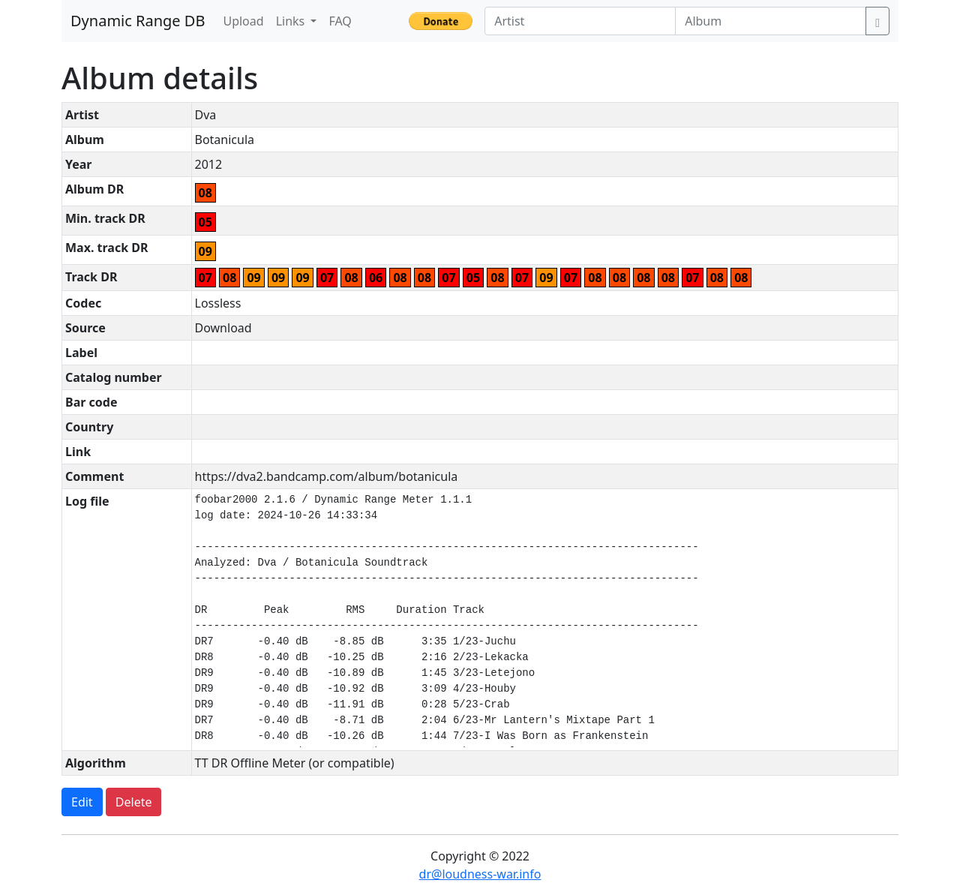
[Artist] (580, 21)
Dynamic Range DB (137, 21)
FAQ (339, 21)
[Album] (770, 21)
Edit (82, 802)
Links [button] (292, 21)
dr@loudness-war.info (480, 874)
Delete (134, 802)
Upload (243, 21)
